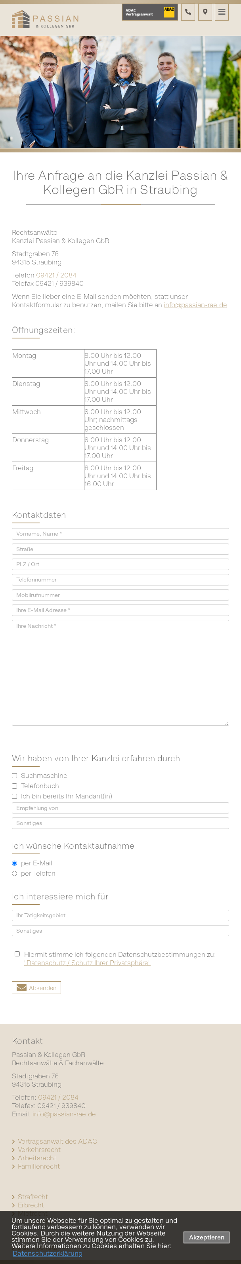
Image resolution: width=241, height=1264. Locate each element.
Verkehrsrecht (39, 1150)
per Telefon (33, 873)
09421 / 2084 (56, 275)
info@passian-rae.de (195, 305)
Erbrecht (31, 1205)
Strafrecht (33, 1197)
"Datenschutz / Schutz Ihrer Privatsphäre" (87, 963)
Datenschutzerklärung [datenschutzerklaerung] (47, 1253)
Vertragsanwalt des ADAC (57, 1141)
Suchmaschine (39, 775)
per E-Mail (32, 863)
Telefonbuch (35, 786)
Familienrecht (39, 1166)
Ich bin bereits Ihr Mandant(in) (62, 796)
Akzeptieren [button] (206, 1237)
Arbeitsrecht (37, 1158)
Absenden (43, 988)
